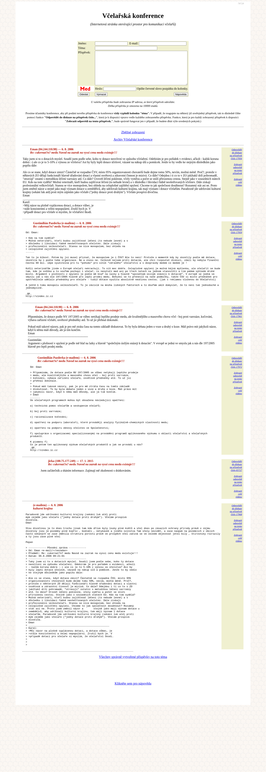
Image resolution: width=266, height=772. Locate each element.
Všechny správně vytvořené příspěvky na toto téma (133, 720)
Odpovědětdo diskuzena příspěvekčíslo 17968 (236, 547)
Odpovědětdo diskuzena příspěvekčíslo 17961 (236, 332)
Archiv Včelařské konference (133, 146)
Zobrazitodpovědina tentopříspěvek (237, 175)
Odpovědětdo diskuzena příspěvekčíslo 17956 (236, 160)
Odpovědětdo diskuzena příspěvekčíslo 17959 (236, 234)
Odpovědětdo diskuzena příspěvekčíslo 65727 (236, 503)
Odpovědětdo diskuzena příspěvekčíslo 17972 (236, 382)
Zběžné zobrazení (133, 139)
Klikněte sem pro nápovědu (133, 747)
